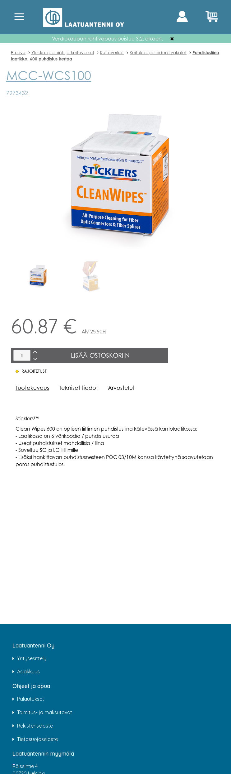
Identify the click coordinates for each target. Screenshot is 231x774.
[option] (37, 277)
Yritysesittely (31, 658)
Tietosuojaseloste (37, 739)
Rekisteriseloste (35, 726)
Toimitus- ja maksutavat (44, 712)
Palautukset (30, 699)
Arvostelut (121, 387)
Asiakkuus (28, 671)
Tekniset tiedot (78, 387)
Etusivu (18, 52)
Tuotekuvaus (32, 387)
